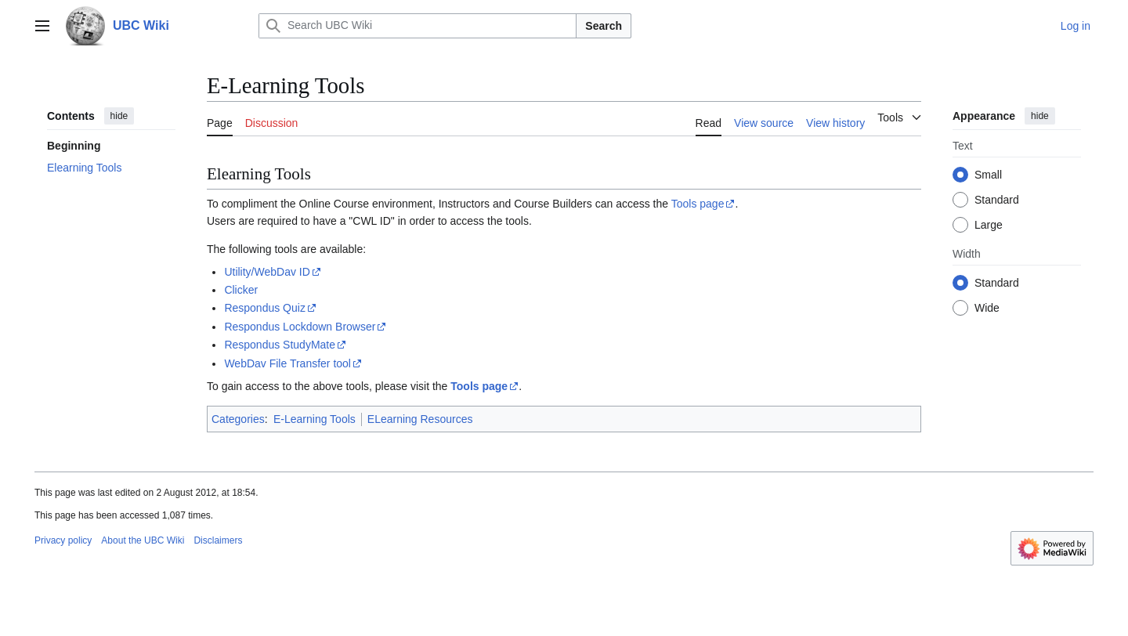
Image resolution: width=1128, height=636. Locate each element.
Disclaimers (217, 540)
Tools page (698, 203)
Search (603, 26)
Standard (996, 199)
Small (988, 174)
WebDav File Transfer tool (287, 363)
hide (119, 115)
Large (988, 225)
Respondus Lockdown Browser (299, 326)
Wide (987, 308)
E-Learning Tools (314, 419)
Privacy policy (63, 540)
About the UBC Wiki (142, 540)
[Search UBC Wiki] (417, 25)
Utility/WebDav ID (266, 272)
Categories (238, 419)
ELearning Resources (420, 419)
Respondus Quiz (265, 308)
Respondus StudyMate (279, 344)
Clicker (241, 290)
